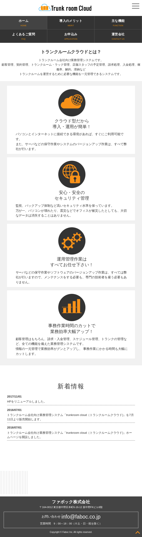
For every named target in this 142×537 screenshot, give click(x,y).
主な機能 (118, 23)
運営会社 (118, 37)
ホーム (23, 23)
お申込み (70, 37)
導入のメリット (70, 23)
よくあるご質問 (23, 37)
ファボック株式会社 (71, 502)
